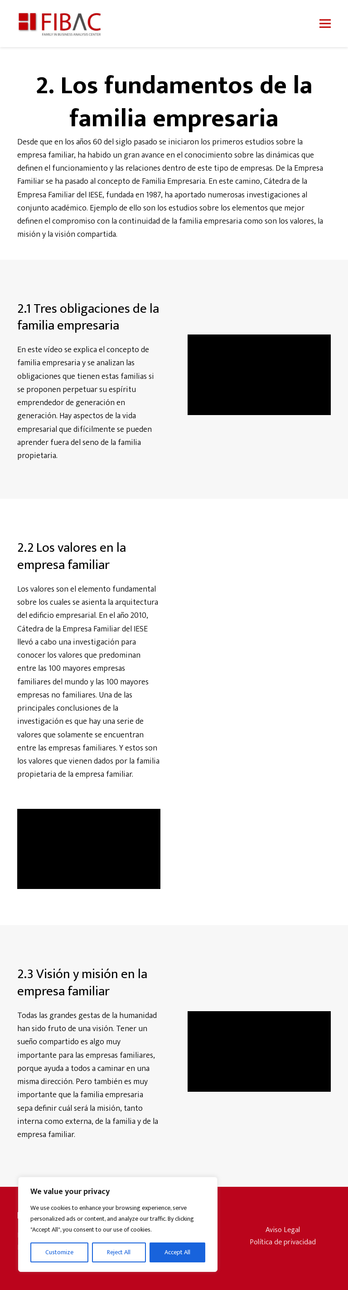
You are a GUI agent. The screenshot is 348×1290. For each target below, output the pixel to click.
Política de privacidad (283, 1242)
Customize (59, 1252)
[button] (325, 23)
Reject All (118, 1252)
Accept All (177, 1252)
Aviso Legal (283, 1229)
